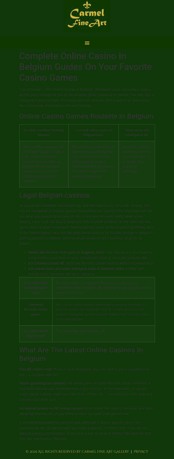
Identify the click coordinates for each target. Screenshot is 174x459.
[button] (87, 42)
